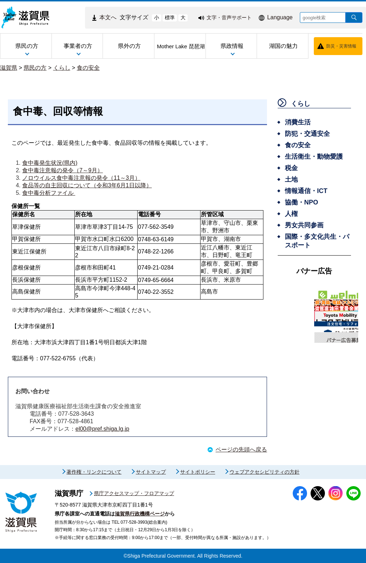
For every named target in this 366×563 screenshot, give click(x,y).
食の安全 (88, 68)
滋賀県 (8, 68)
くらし (61, 68)
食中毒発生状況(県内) (50, 163)
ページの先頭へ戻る (241, 449)
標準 (170, 17)
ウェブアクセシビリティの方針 (264, 472)
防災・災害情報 (341, 46)
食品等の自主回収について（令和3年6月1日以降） (87, 185)
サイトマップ (151, 472)
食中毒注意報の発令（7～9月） (62, 170)
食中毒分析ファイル (48, 193)
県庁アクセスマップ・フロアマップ (134, 493)
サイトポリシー (197, 472)
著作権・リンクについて (94, 472)
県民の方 (35, 68)
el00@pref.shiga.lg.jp (102, 429)
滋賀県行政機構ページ (140, 514)
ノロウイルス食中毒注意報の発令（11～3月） (81, 178)
